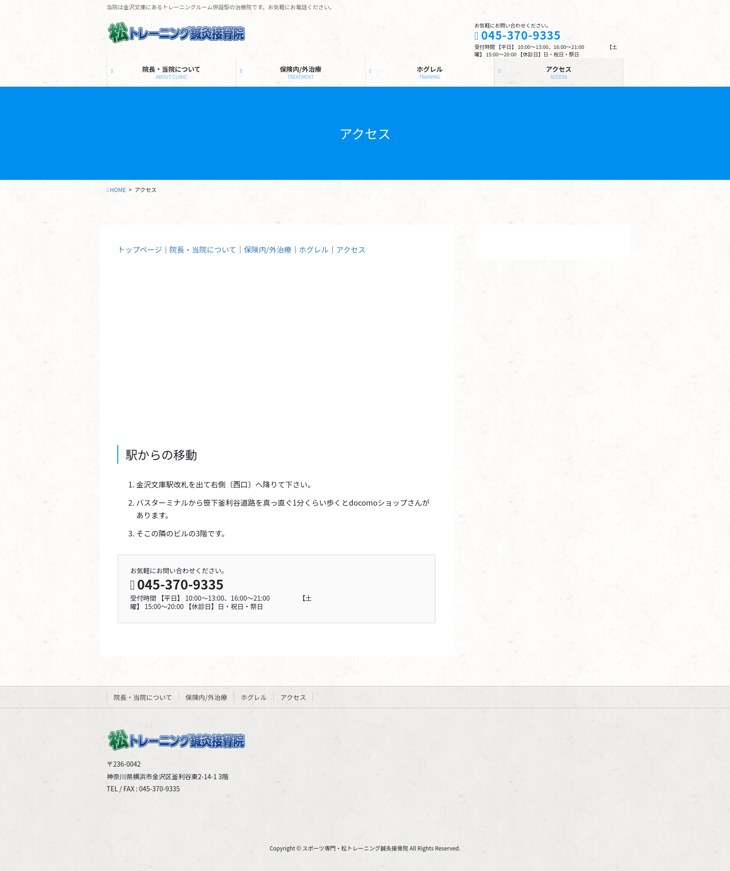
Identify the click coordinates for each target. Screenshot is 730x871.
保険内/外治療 (267, 249)
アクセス (350, 249)
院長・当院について (203, 249)
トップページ (139, 249)
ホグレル (314, 249)
